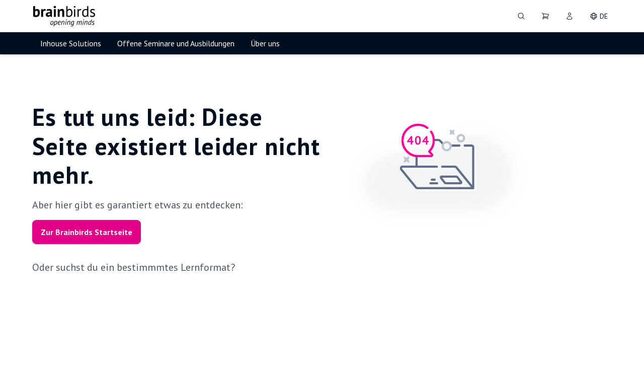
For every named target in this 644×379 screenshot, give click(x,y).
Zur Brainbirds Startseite (86, 232)
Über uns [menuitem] (265, 43)
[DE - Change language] (599, 16)
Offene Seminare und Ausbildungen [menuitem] (175, 43)
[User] (569, 16)
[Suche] (521, 16)
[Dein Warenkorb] (545, 16)
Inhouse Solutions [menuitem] (70, 43)
